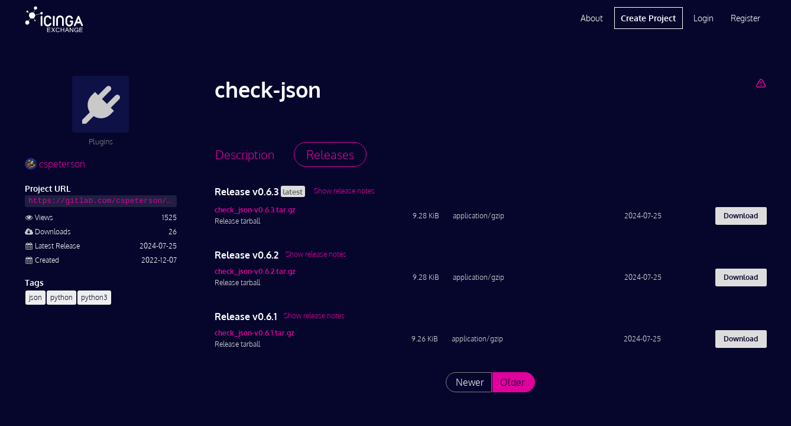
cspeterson (55, 164)
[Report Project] (760, 83)
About (592, 18)
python (61, 297)
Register (745, 18)
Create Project (648, 18)
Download (741, 215)
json (35, 297)
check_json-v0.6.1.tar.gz (254, 332)
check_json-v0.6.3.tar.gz (255, 209)
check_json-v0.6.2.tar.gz (255, 271)
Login (703, 18)
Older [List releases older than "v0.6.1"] (512, 382)
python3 (94, 297)
